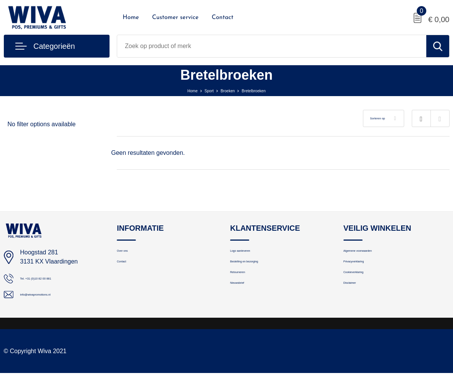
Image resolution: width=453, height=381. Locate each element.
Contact (223, 17)
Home (131, 17)
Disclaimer (356, 302)
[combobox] (271, 46)
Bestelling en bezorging (260, 270)
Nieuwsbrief (245, 302)
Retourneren (246, 286)
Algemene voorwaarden (373, 253)
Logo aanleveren (251, 253)
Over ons (128, 253)
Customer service (175, 17)
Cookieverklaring (364, 286)
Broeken (226, 90)
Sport (202, 90)
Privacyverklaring (365, 270)
